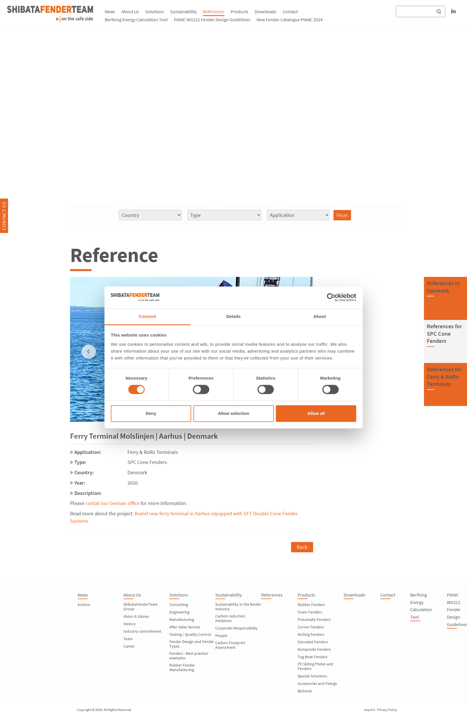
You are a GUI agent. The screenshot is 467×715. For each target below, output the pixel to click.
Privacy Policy (387, 710)
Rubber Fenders (311, 604)
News (110, 11)
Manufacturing (181, 619)
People (221, 635)
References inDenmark (443, 286)
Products (239, 11)
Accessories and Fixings (317, 683)
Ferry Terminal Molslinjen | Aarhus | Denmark (144, 436)
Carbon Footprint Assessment (230, 645)
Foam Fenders (310, 612)
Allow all (316, 413)
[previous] (89, 352)
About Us (130, 11)
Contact (290, 11)
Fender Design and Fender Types (191, 643)
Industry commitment (142, 631)
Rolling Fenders (311, 634)
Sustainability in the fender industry (238, 606)
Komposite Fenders (314, 649)
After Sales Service (184, 627)
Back (302, 547)
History (129, 623)
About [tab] (319, 316)
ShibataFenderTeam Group (140, 606)
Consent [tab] (147, 316)
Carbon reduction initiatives (230, 618)
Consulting (178, 604)
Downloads (265, 11)
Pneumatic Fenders (314, 619)
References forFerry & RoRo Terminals (444, 376)
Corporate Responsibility (236, 628)
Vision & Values (136, 616)
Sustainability (183, 11)
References (213, 11)
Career (129, 646)
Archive (83, 604)
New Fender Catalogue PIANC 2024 (290, 19)
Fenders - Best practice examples (188, 655)
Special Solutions (312, 676)
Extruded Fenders (313, 642)
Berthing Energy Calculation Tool (136, 19)
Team (128, 638)
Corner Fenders (311, 627)
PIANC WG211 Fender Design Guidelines (212, 19)
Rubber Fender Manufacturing (182, 667)
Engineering (179, 612)
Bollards (305, 691)
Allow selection (233, 413)
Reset (342, 215)
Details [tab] (233, 316)
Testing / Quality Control (190, 634)
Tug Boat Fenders (313, 656)
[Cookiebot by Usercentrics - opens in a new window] (331, 297)
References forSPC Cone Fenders (444, 333)
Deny (151, 413)
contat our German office (112, 503)
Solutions (154, 11)
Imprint (369, 710)
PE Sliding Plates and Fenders (315, 666)
